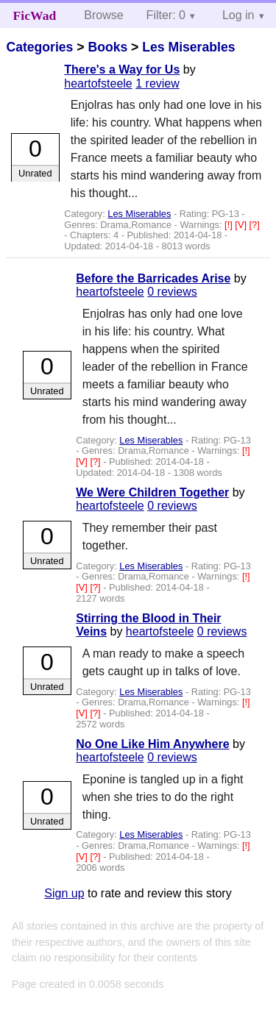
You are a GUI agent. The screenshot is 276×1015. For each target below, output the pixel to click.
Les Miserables (188, 47)
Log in (238, 15)
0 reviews (172, 291)
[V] (242, 224)
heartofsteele (98, 83)
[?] (255, 224)
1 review (157, 83)
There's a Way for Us (122, 69)
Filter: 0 (165, 15)
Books (107, 47)
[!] (229, 224)
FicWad (35, 15)
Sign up (64, 893)
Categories (39, 47)
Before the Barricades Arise (153, 278)
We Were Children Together (152, 492)
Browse (103, 15)
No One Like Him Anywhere (152, 744)
